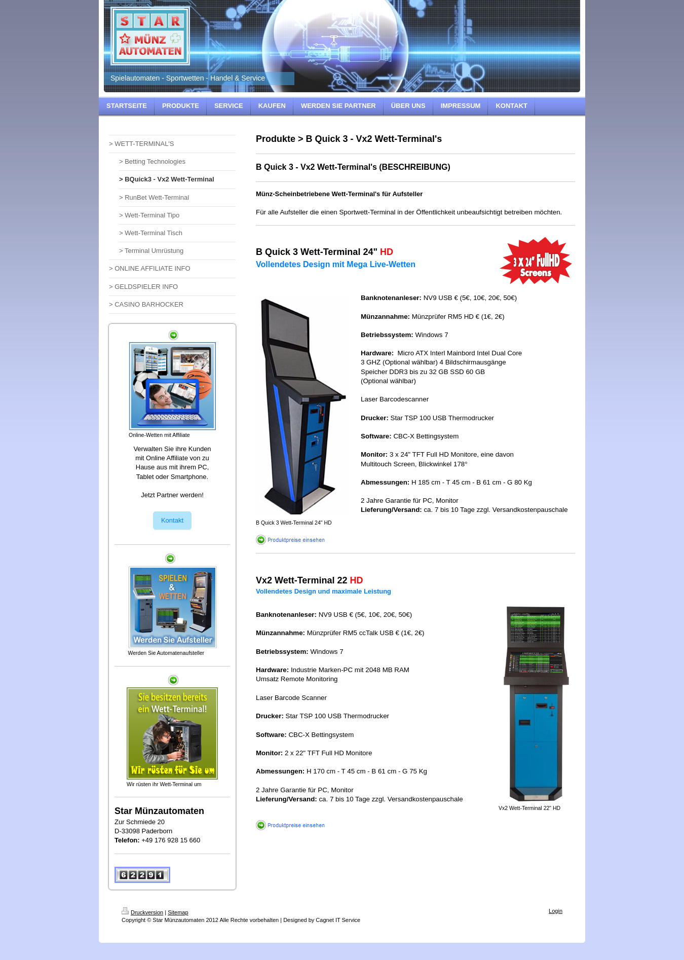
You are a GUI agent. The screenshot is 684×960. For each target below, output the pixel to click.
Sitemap (178, 912)
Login (555, 911)
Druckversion (142, 912)
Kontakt (172, 520)
